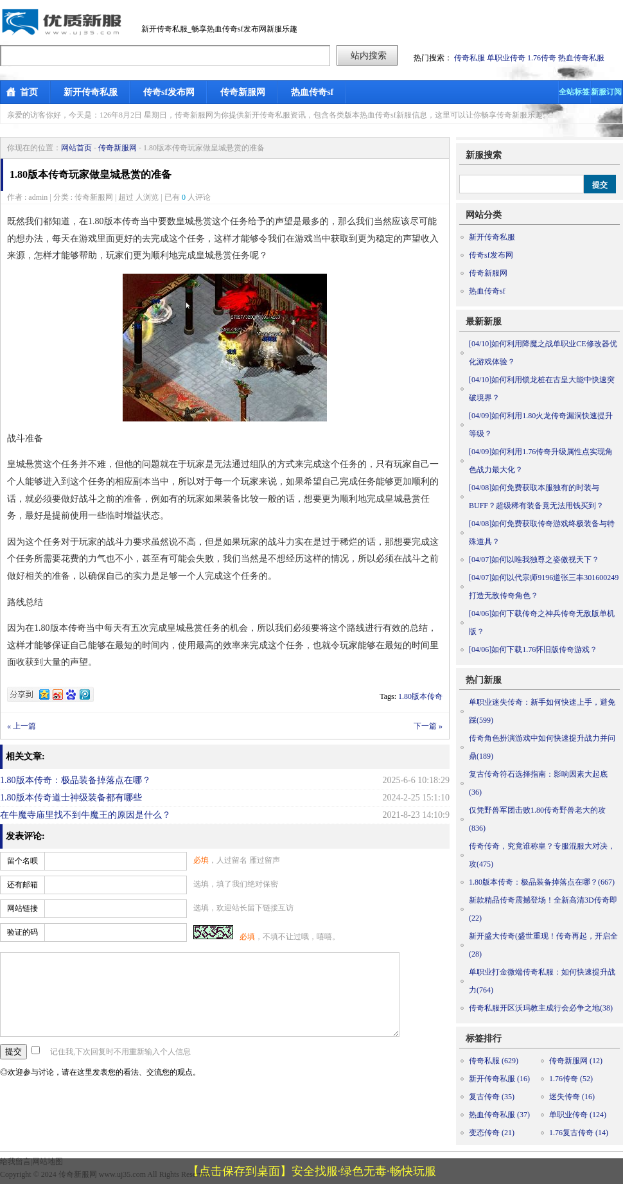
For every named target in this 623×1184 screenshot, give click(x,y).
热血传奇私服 (581, 57)
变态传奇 (491, 1132)
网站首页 (76, 147)
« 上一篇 (21, 725)
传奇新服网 (242, 92)
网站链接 (22, 908)
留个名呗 (22, 860)
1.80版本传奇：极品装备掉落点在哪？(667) (542, 882)
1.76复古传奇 (578, 1132)
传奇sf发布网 (169, 92)
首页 (29, 92)
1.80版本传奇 (420, 696)
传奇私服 (469, 57)
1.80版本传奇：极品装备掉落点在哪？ (75, 780)
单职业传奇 (506, 57)
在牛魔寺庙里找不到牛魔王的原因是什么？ (85, 815)
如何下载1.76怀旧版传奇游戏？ (533, 649)
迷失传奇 (572, 1096)
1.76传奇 (541, 57)
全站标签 (574, 91)
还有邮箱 (22, 884)
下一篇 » (428, 725)
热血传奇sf (312, 92)
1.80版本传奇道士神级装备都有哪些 (71, 797)
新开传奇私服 (91, 92)
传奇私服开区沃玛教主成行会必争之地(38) (541, 1007)
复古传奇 (491, 1096)
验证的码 (22, 932)
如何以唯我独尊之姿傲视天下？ (534, 559)
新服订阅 (606, 91)
